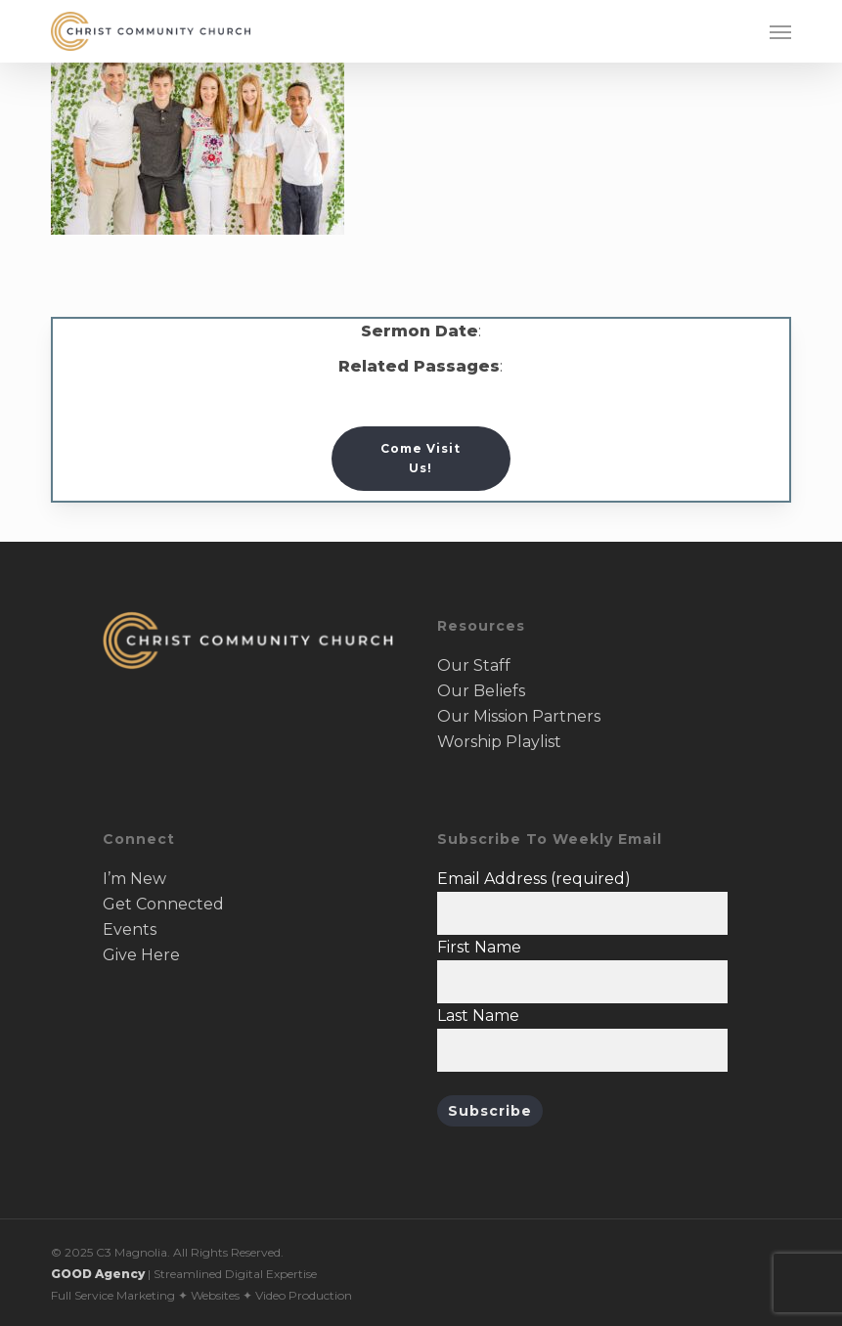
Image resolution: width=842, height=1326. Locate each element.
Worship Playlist (499, 741)
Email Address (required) (534, 878)
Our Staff (473, 665)
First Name (479, 947)
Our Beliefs (481, 691)
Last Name (478, 1015)
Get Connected (163, 904)
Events (129, 929)
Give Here (141, 955)
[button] (780, 31)
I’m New (134, 878)
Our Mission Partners (518, 716)
